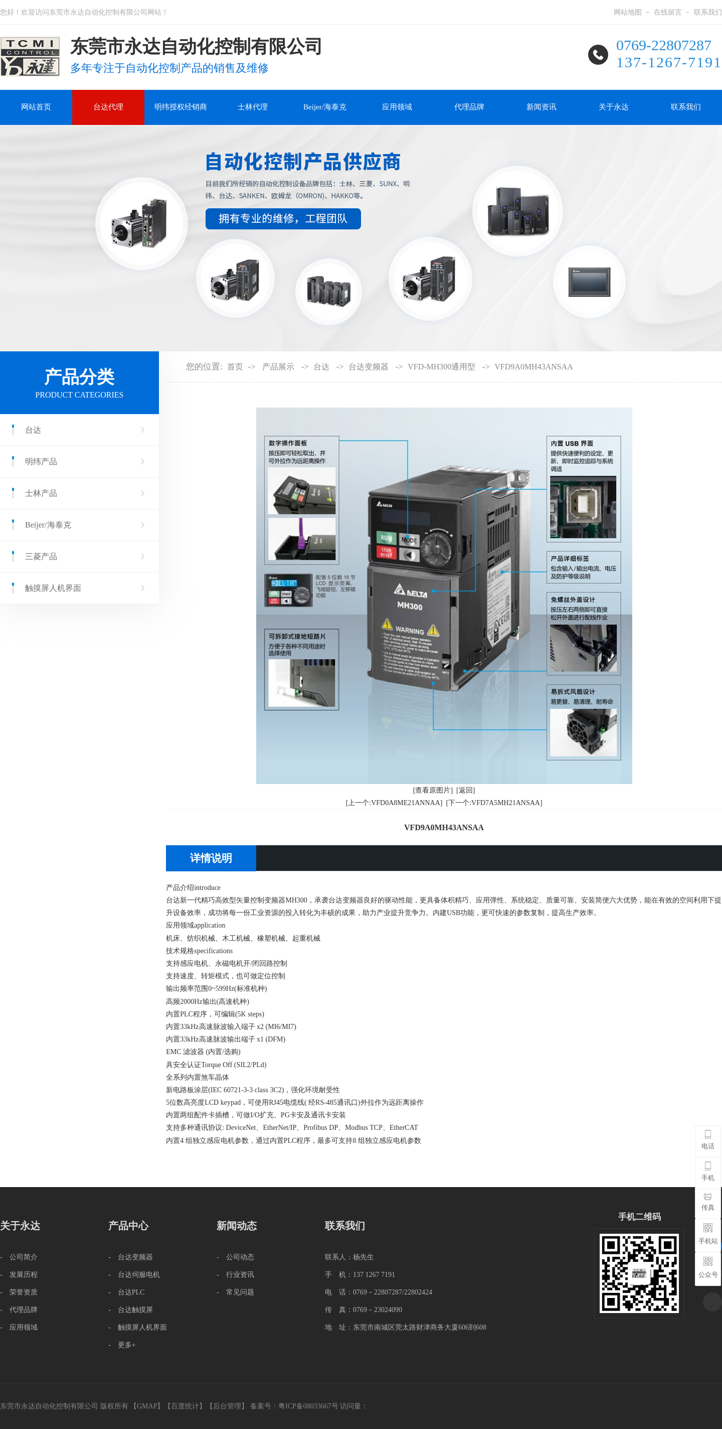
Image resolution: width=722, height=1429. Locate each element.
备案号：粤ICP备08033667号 (295, 1406)
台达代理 (108, 107)
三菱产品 (41, 556)
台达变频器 (368, 366)
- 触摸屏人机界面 (137, 1327)
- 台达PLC (126, 1292)
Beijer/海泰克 (324, 107)
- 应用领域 (19, 1327)
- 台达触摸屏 (130, 1310)
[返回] (465, 790)
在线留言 (668, 12)
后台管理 (227, 1406)
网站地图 (628, 12)
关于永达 (614, 107)
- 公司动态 (235, 1257)
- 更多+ (122, 1345)
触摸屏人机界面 (53, 588)
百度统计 (185, 1406)
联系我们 (708, 12)
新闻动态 (237, 1225)
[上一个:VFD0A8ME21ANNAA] (394, 803)
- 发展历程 (19, 1274)
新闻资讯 (541, 107)
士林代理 (253, 107)
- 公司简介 (19, 1257)
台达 (33, 430)
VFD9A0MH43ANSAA (533, 366)
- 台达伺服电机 (134, 1274)
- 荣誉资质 (19, 1292)
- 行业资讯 (235, 1274)
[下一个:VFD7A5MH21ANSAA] (494, 803)
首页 (235, 366)
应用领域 (397, 107)
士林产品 (41, 493)
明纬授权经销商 (180, 107)
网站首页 (36, 107)
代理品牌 (469, 107)
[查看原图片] (433, 790)
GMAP (147, 1406)
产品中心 (128, 1225)
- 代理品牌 (19, 1310)
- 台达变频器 (130, 1257)
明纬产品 (41, 461)
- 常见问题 (235, 1292)
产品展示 (278, 366)
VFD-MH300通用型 (441, 366)
